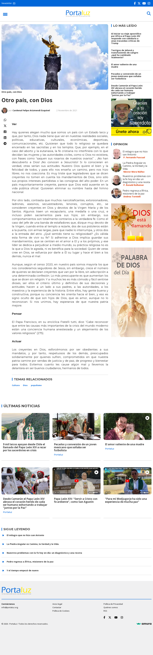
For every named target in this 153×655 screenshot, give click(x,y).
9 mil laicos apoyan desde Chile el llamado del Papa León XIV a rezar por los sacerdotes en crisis (24, 447)
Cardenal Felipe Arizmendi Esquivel (31, 110)
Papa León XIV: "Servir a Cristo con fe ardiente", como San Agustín (75, 500)
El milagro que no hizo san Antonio (135, 153)
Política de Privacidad (113, 603)
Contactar (56, 607)
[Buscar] (148, 13)
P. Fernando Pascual (134, 157)
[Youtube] (144, 3)
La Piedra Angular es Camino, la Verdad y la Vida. (135, 165)
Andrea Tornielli (132, 196)
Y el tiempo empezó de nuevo (23, 570)
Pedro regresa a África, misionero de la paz (135, 192)
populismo (36, 385)
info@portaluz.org (9, 607)
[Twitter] (140, 3)
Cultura (16, 385)
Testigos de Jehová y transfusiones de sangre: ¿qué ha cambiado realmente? (125, 54)
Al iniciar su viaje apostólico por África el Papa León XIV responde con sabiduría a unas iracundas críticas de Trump (126, 38)
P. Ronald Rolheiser (133, 185)
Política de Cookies (60, 610)
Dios (25, 385)
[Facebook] (135, 3)
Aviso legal (57, 603)
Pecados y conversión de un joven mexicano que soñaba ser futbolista (126, 76)
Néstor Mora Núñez (133, 171)
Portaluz (58, 454)
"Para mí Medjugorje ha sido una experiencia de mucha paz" (126, 500)
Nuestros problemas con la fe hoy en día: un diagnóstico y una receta (137, 179)
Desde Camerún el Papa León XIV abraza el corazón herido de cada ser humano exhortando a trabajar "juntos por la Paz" (127, 90)
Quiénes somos (111, 607)
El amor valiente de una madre (124, 65)
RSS (105, 610)
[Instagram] (150, 3)
